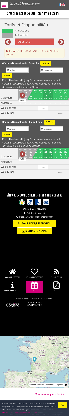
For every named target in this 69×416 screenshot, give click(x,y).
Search (7, 75)
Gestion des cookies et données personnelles (19, 412)
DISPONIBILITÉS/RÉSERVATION (34, 223)
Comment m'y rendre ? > (50, 394)
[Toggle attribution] (66, 385)
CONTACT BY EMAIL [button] (34, 230)
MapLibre (59, 385)
